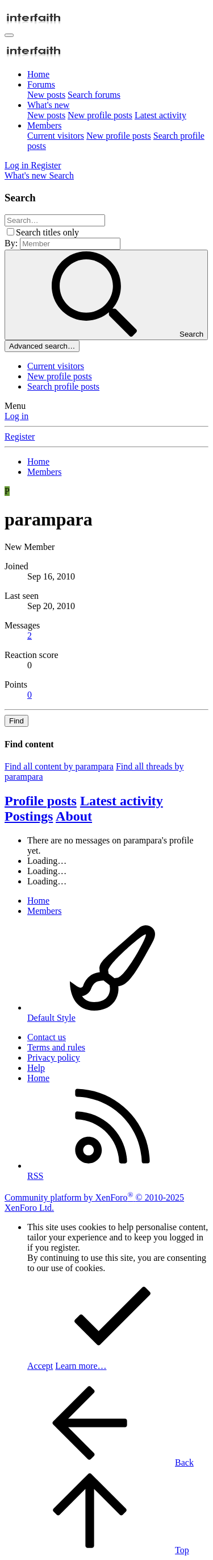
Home (38, 74)
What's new (48, 105)
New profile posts (100, 115)
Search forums (94, 95)
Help (36, 1068)
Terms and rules (56, 1047)
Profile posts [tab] (41, 800)
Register (20, 436)
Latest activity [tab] (121, 800)
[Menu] (9, 35)
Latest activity (160, 115)
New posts (46, 95)
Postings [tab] (29, 816)
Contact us (46, 1037)
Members (44, 125)
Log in (16, 416)
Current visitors (55, 135)
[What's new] (27, 175)
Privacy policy (53, 1057)
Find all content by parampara (59, 766)
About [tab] (74, 816)
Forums (41, 84)
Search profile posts (63, 386)
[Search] (61, 175)
